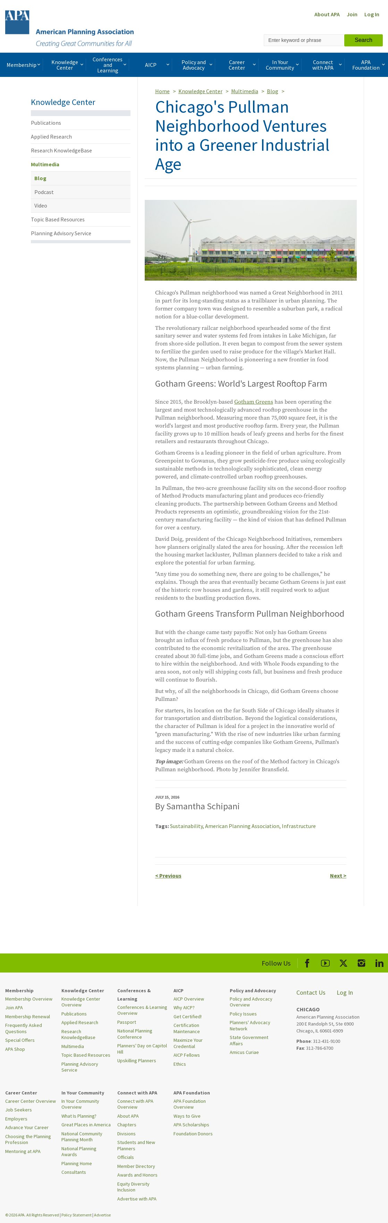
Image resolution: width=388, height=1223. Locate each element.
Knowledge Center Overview (80, 1002)
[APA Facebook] (307, 961)
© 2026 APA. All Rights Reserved (32, 1214)
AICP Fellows (187, 1055)
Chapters (126, 1124)
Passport (126, 1022)
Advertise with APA (137, 1199)
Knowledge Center (68, 65)
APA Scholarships (191, 1124)
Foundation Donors (193, 1133)
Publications (46, 122)
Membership (24, 64)
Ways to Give (187, 1116)
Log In (371, 14)
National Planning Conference (134, 1034)
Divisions (126, 1133)
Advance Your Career (27, 1127)
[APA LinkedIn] (379, 961)
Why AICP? (184, 1007)
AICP (158, 64)
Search (363, 40)
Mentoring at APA (23, 1151)
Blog (40, 178)
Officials (125, 1157)
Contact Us (311, 992)
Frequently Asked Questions (23, 1028)
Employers (16, 1119)
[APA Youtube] (325, 961)
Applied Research (51, 136)
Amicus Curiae (244, 1052)
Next (338, 875)
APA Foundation (369, 65)
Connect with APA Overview (135, 1104)
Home (162, 91)
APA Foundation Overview (190, 1104)
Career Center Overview (30, 1101)
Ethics (180, 1064)
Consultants (73, 1172)
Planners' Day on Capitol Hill (142, 1048)
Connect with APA (327, 65)
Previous (168, 875)
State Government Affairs (249, 1040)
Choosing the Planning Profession (28, 1139)
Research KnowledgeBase (61, 150)
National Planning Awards (78, 1151)
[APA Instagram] (361, 961)
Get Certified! (188, 1016)
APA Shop (15, 1049)
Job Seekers (18, 1110)
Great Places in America (86, 1124)
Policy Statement (76, 1214)
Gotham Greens (253, 401)
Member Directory (136, 1166)
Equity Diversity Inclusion (133, 1187)
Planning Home (76, 1163)
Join (352, 14)
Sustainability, (187, 825)
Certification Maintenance (187, 1028)
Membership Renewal (27, 1016)
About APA (327, 14)
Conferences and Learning (110, 65)
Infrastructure (299, 825)
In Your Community (283, 65)
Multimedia (45, 164)
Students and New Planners (136, 1145)
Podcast (44, 191)
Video (40, 205)
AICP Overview (189, 999)
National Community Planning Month (81, 1136)
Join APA (14, 1007)
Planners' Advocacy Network (250, 1025)
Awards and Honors (137, 1175)
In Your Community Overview (80, 1104)
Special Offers (20, 1040)
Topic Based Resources (58, 219)
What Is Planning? (78, 1116)
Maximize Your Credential (188, 1043)
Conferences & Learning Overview (142, 1010)
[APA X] (343, 961)
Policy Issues (243, 1014)
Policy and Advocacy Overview (251, 1002)
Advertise (102, 1214)
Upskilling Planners (136, 1060)
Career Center (243, 65)
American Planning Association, (243, 825)
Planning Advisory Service (61, 233)
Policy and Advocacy (198, 65)
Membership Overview (28, 999)
